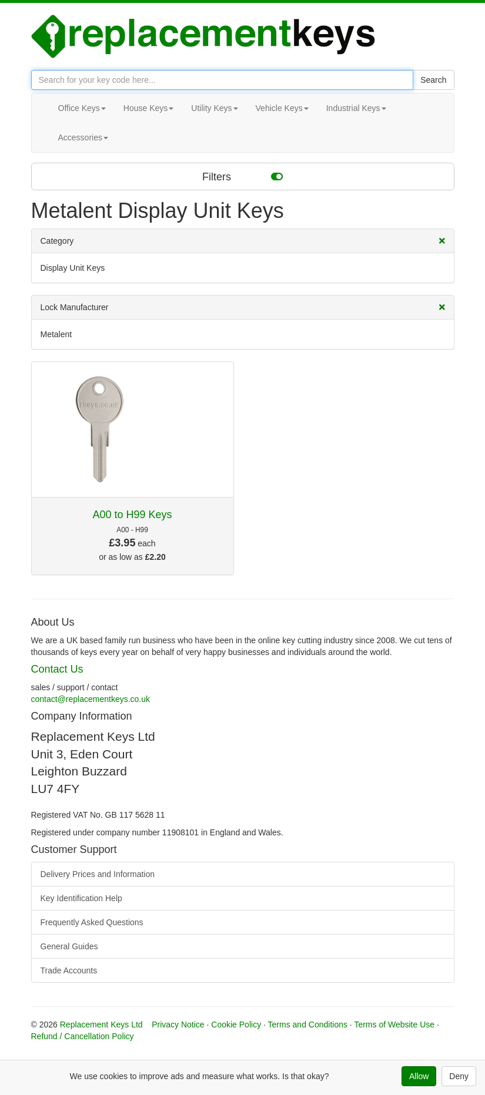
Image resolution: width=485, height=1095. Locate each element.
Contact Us (57, 669)
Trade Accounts (69, 970)
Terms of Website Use (394, 1024)
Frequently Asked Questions (92, 922)
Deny (459, 1076)
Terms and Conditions (307, 1024)
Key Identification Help (81, 898)
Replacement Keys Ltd (101, 1024)
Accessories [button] (83, 137)
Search (433, 80)
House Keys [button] (148, 108)
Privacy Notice (178, 1024)
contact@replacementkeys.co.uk (90, 699)
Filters (242, 176)
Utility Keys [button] (214, 108)
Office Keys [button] (82, 108)
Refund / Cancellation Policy (82, 1036)
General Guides (69, 946)
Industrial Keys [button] (356, 108)
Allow (419, 1076)
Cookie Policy (236, 1024)
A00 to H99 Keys (132, 514)
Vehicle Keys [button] (282, 108)
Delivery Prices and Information (98, 874)
